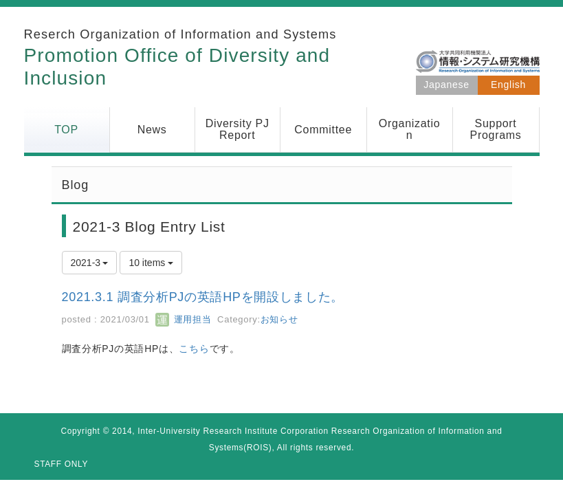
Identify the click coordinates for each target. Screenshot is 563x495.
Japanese (446, 84)
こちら (194, 348)
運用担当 (183, 319)
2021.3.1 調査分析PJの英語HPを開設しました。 (203, 297)
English (508, 84)
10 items (151, 262)
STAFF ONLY (61, 464)
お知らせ (279, 319)
